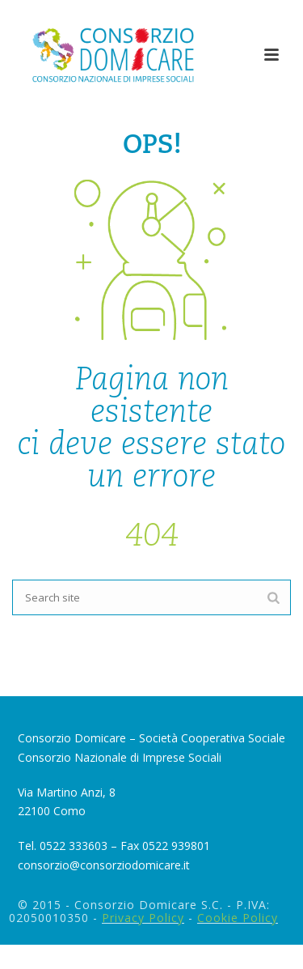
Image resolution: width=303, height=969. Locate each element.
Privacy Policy (143, 917)
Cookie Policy (237, 917)
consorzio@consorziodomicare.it (104, 865)
